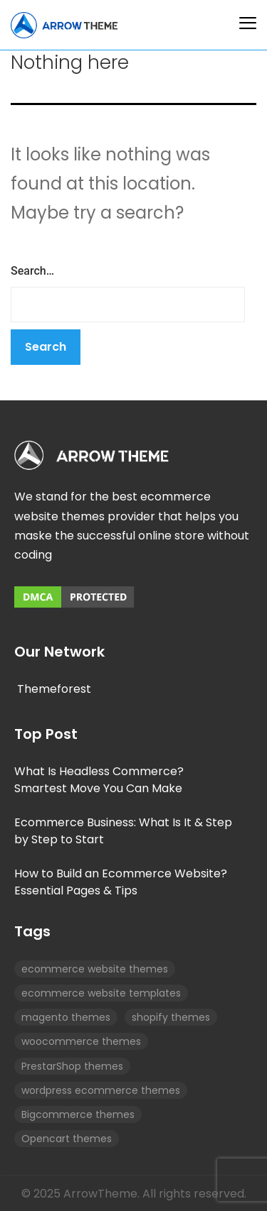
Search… (32, 271)
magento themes (65, 1017)
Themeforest (54, 689)
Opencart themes (66, 1138)
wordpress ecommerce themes (100, 1090)
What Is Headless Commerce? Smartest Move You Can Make (99, 779)
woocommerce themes (81, 1041)
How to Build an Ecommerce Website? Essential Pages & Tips (120, 882)
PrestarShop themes (72, 1066)
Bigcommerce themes (78, 1114)
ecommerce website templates (101, 993)
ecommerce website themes (94, 969)
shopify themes (171, 1017)
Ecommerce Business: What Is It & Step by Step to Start (123, 831)
